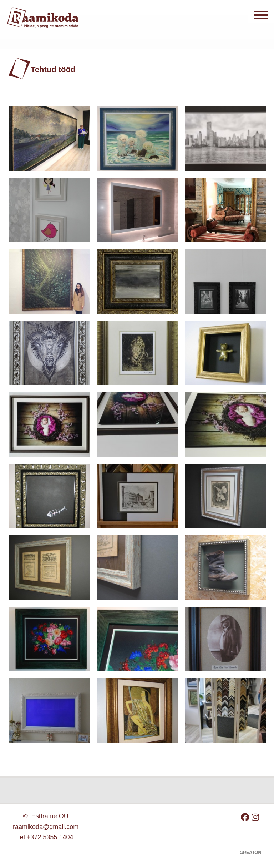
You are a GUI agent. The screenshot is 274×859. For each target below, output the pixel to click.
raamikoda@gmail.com (45, 826)
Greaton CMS (250, 855)
